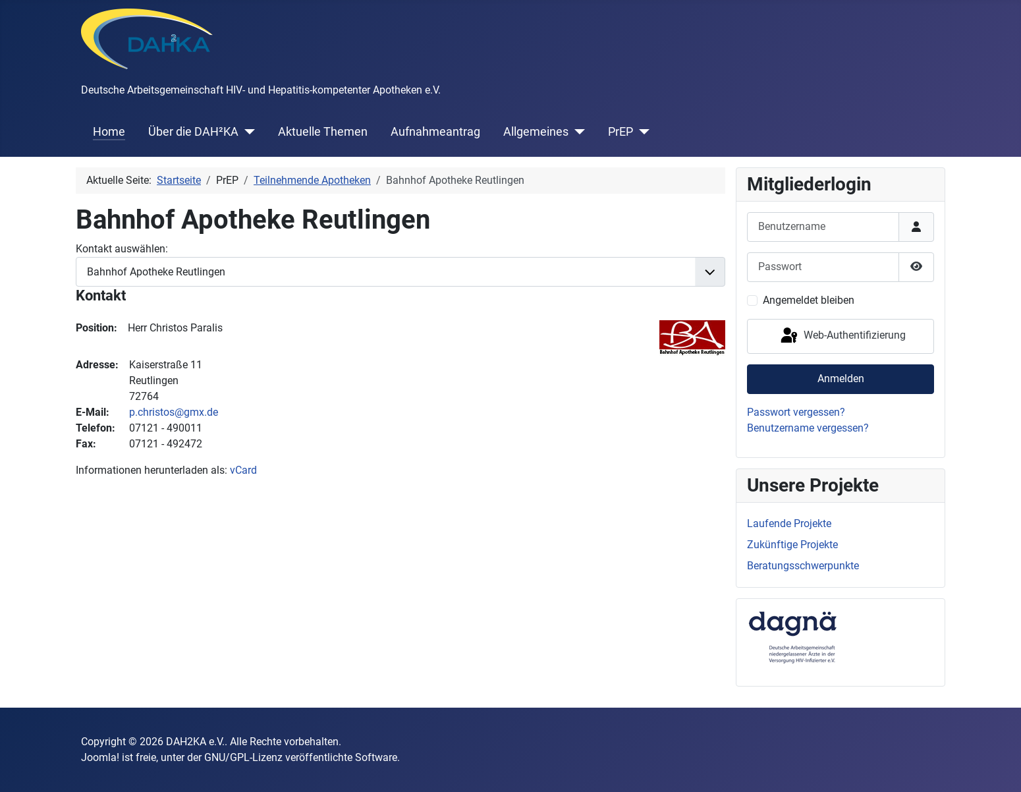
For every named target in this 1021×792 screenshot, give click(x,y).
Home (109, 131)
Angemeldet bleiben (808, 300)
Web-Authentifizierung (842, 336)
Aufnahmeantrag (435, 131)
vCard (243, 470)
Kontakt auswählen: (122, 248)
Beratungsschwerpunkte (803, 565)
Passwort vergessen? (796, 412)
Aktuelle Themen (323, 131)
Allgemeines (535, 131)
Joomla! (100, 757)
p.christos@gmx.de (173, 412)
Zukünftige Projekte (792, 544)
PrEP (620, 131)
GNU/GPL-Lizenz (243, 757)
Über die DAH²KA (193, 131)
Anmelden (840, 378)
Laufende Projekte (789, 523)
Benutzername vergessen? (808, 428)
